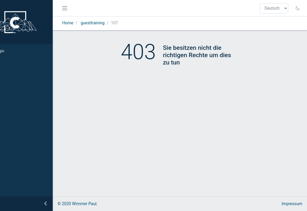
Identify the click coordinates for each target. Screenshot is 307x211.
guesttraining (115, 23)
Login (13, 51)
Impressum (292, 203)
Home (89, 23)
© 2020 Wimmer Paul (99, 203)
